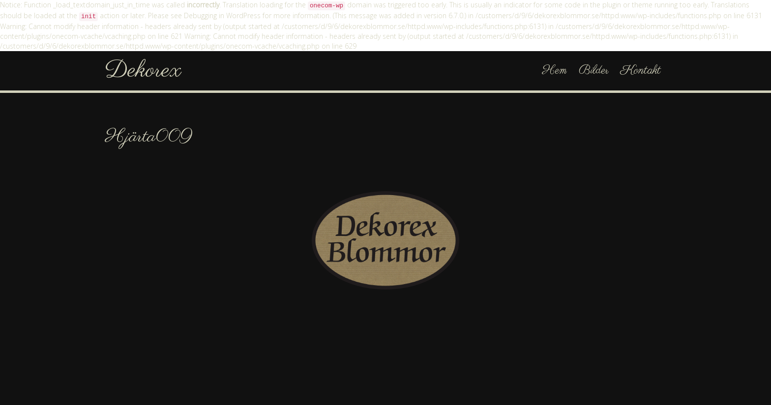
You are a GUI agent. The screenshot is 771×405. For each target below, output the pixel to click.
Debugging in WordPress (222, 15)
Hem (554, 70)
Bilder (594, 70)
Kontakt (641, 70)
